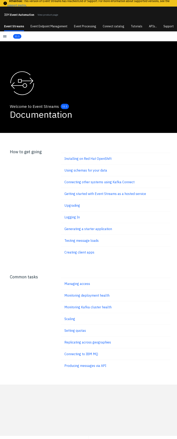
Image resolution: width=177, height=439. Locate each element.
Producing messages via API (85, 366)
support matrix (16, 5)
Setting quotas (75, 330)
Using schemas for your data (85, 170)
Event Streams (14, 26)
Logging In (72, 217)
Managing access (77, 284)
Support (168, 26)
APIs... (153, 26)
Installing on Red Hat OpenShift (88, 159)
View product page (48, 14)
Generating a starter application (88, 229)
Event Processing (85, 26)
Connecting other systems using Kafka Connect (99, 182)
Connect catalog (113, 26)
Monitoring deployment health (87, 295)
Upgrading (72, 205)
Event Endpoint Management (49, 26)
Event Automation (19, 15)
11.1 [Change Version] (64, 106)
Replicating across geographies (87, 342)
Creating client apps (79, 252)
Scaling (69, 319)
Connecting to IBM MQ (81, 354)
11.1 (17, 36)
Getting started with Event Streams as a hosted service (105, 194)
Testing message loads (81, 241)
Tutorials (136, 26)
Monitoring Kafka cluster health (88, 307)
